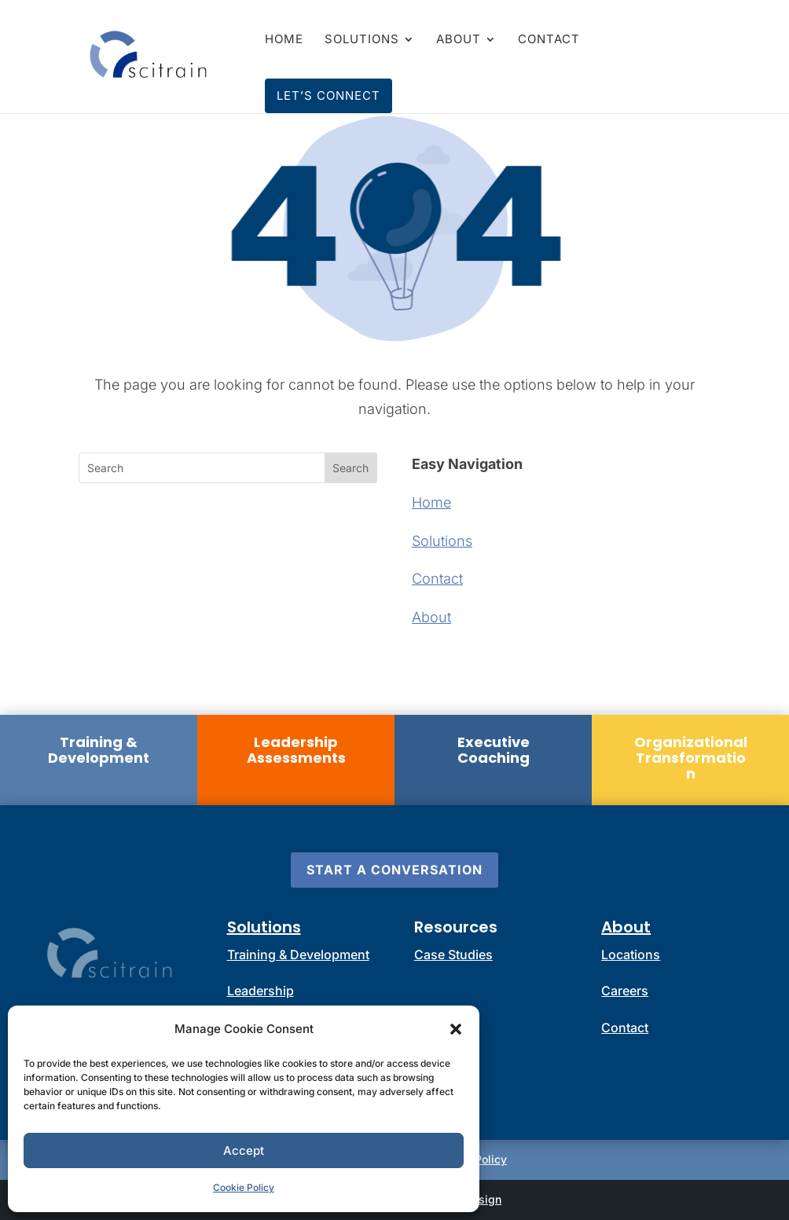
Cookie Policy (243, 1187)
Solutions (362, 40)
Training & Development (298, 954)
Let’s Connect (328, 95)
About (458, 40)
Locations (630, 954)
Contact (549, 40)
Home (284, 40)
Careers (624, 990)
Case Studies (453, 954)
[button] (456, 1029)
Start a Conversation (394, 869)
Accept (243, 1150)
